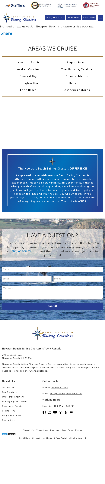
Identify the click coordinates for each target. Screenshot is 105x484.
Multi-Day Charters (13, 397)
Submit (52, 306)
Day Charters (9, 392)
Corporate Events (12, 406)
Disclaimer (55, 430)
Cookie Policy (67, 430)
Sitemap (78, 430)
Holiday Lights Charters (15, 402)
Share (6, 34)
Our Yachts (8, 388)
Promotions (8, 411)
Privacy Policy (29, 430)
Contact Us (8, 420)
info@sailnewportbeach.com (66, 394)
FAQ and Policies (11, 416)
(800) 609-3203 (21, 251)
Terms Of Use (42, 430)
